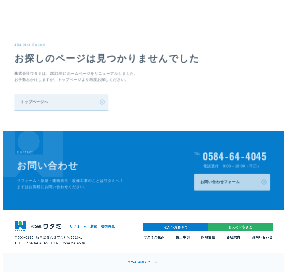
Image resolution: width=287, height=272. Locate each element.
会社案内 (233, 237)
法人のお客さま (176, 227)
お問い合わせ (262, 237)
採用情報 (208, 237)
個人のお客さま (240, 227)
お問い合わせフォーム (220, 182)
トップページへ (34, 102)
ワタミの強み (154, 237)
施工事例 (183, 237)
